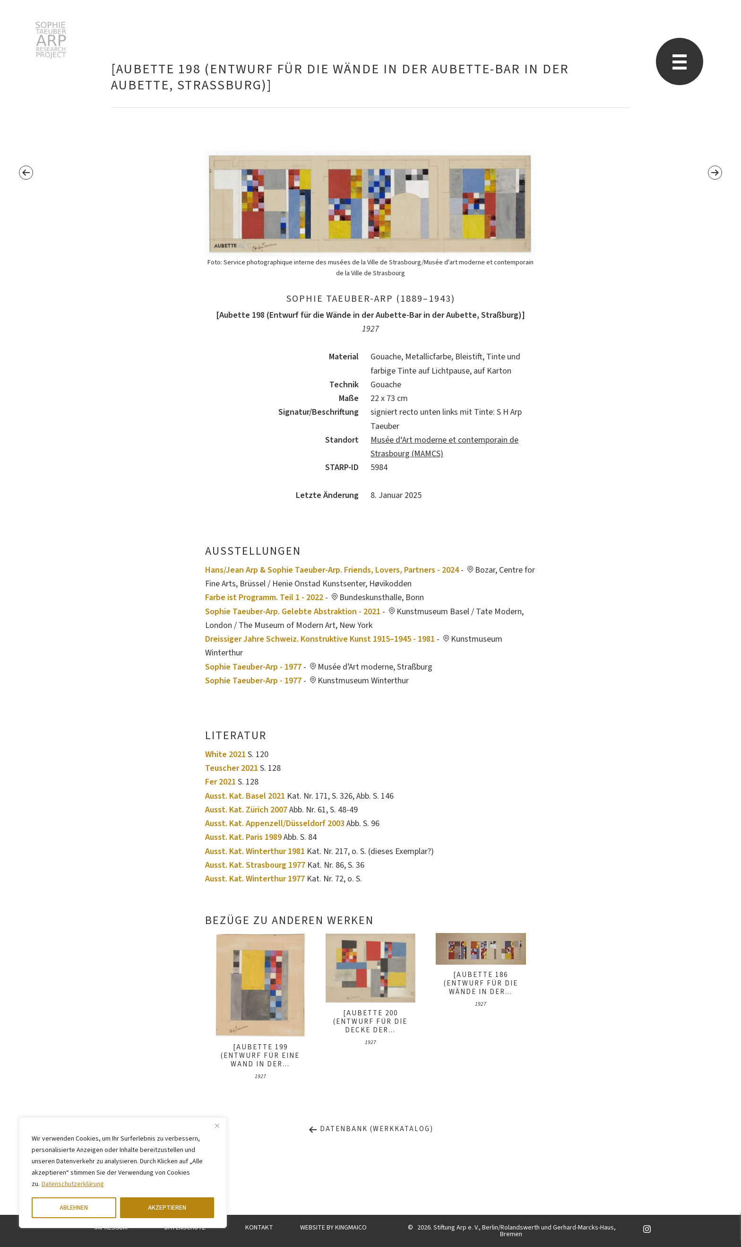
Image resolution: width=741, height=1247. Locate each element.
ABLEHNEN (74, 1207)
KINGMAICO (351, 1227)
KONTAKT (259, 1227)
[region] (123, 1172)
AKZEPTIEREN (167, 1207)
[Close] (217, 1125)
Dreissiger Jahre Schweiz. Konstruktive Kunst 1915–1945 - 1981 (320, 639)
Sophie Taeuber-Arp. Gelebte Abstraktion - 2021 (292, 612)
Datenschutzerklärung (73, 1184)
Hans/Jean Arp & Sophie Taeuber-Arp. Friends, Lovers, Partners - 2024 (332, 570)
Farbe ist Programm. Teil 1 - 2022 (264, 597)
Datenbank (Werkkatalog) (370, 1129)
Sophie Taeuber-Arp (51, 40)
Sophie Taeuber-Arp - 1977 (253, 667)
